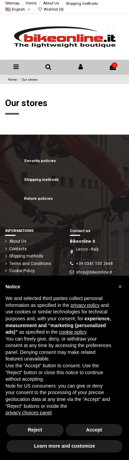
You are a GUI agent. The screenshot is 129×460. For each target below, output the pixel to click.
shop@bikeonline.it (94, 272)
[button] (120, 286)
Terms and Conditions (30, 263)
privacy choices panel (29, 412)
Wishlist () (50, 9)
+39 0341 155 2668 (94, 263)
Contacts (18, 248)
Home (31, 3)
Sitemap (12, 3)
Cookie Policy (22, 270)
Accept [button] (94, 430)
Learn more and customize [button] (64, 446)
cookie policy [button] (72, 332)
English (18, 9)
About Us (51, 3)
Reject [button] (35, 430)
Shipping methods (82, 3)
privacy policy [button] (85, 305)
